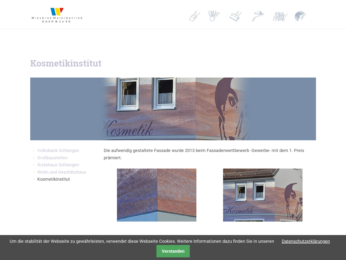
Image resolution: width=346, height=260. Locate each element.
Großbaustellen (52, 157)
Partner (262, 14)
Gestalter (305, 14)
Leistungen (218, 14)
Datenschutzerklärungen (306, 241)
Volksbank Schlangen (58, 150)
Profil (197, 14)
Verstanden (173, 251)
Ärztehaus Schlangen (58, 164)
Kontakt (283, 14)
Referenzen (240, 14)
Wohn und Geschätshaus (61, 172)
